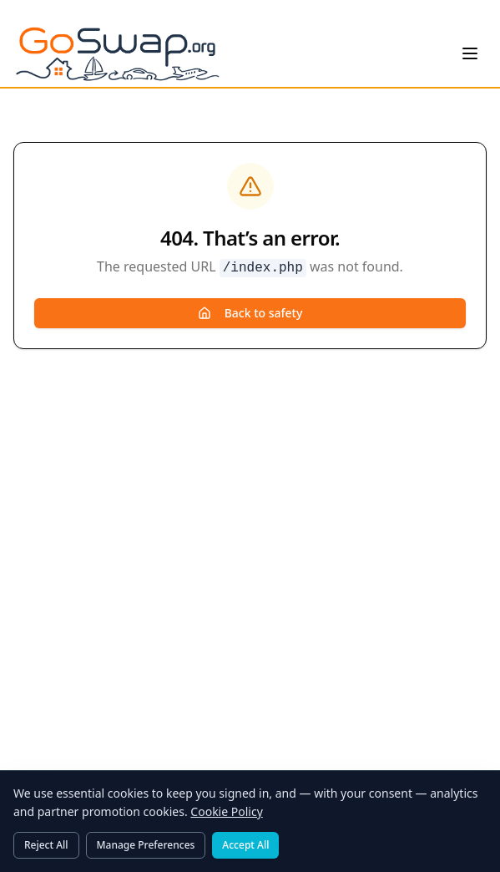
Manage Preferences (146, 845)
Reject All (46, 845)
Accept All (245, 845)
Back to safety (250, 313)
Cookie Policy (226, 811)
